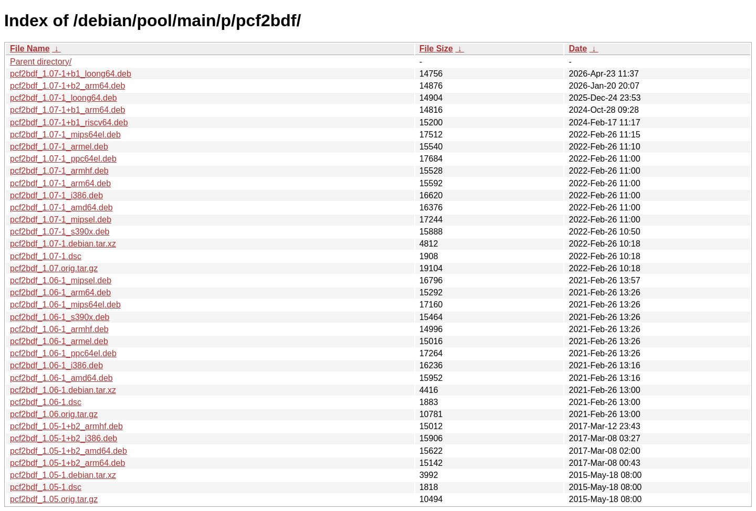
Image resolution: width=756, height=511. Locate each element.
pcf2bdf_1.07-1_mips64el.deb (65, 134)
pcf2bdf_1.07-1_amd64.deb (61, 207)
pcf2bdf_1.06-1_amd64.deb (61, 378)
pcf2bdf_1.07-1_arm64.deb (60, 183)
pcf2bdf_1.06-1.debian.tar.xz (63, 390)
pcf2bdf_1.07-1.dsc (45, 256)
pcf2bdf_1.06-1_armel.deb (59, 341)
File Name (30, 48)
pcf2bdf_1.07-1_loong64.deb (63, 97)
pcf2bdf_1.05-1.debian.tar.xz (63, 475)
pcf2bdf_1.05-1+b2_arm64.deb (67, 463)
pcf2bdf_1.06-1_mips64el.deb (65, 304)
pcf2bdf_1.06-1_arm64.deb (60, 292)
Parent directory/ (40, 61)
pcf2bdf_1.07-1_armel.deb (59, 146)
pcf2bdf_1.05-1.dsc (45, 487)
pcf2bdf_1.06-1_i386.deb (56, 365)
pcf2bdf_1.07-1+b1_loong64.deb (70, 73)
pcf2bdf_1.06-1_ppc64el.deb (63, 353)
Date (578, 48)
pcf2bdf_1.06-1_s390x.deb (59, 317)
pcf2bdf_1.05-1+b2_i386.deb (63, 438)
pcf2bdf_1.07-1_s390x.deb (59, 231)
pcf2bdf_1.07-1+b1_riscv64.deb (69, 122)
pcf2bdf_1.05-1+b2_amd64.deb (68, 450)
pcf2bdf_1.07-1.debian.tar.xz (63, 243)
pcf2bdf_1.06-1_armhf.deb (59, 329)
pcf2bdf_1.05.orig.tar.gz (54, 499)
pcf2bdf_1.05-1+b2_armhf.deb (66, 426)
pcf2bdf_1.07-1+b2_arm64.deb (67, 85)
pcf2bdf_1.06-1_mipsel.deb (60, 280)
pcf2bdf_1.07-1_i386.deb (56, 195)
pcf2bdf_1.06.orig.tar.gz (54, 414)
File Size (436, 48)
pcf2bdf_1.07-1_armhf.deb (59, 170)
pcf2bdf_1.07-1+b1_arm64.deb (67, 109)
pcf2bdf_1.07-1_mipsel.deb (60, 219)
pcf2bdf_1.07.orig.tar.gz (54, 268)
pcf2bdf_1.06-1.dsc (45, 402)
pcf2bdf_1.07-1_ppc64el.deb (63, 158)
